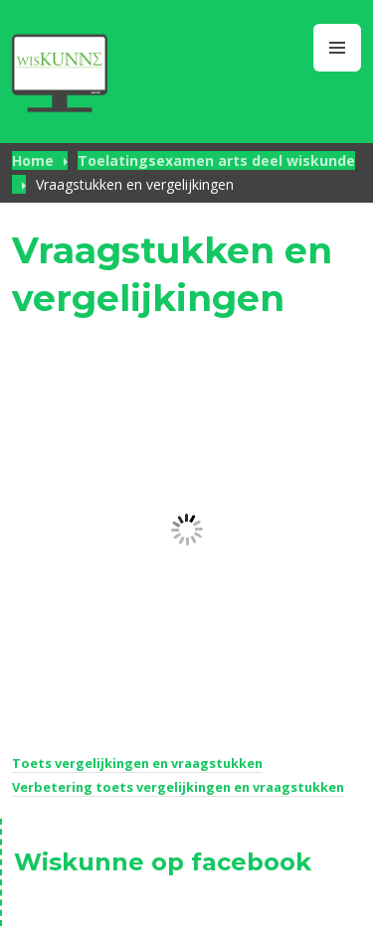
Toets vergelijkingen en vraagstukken (137, 763)
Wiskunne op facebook (162, 862)
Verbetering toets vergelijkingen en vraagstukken (178, 787)
